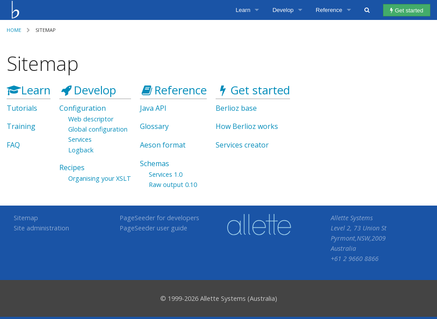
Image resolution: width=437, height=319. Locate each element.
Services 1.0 (165, 174)
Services (80, 139)
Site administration (41, 228)
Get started (406, 10)
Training (21, 126)
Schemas (154, 163)
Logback (80, 150)
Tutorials (22, 108)
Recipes (72, 167)
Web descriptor (90, 119)
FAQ (13, 145)
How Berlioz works (247, 126)
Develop (283, 10)
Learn (243, 10)
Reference (329, 10)
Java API (153, 108)
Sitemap (26, 218)
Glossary (154, 126)
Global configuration (98, 129)
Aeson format (163, 145)
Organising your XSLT (99, 178)
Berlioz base (236, 108)
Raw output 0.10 (173, 184)
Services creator (242, 145)
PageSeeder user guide (153, 228)
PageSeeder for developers (159, 218)
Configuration (82, 108)
